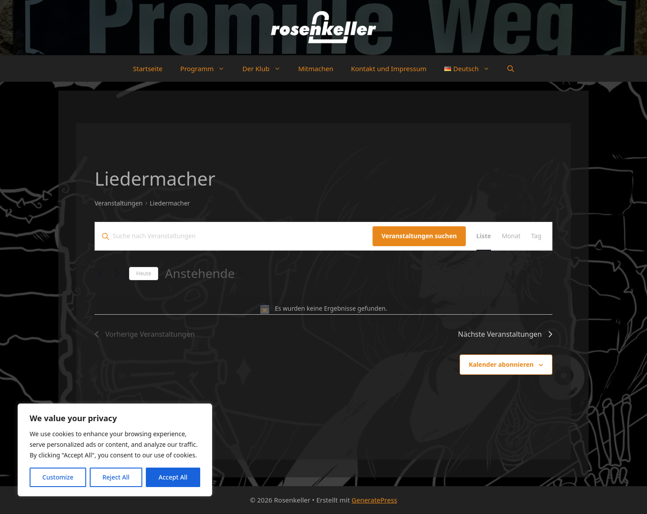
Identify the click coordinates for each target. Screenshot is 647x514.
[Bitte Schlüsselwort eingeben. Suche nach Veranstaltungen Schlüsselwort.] (234, 236)
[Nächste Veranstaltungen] (117, 273)
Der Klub (265, 68)
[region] (115, 450)
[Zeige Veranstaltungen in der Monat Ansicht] (511, 236)
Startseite (148, 68)
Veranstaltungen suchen (419, 236)
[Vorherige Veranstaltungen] (100, 273)
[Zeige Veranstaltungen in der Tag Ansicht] (536, 236)
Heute (143, 273)
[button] (511, 68)
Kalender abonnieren (501, 364)
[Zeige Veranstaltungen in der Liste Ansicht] (483, 236)
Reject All (116, 477)
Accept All (173, 477)
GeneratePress (374, 499)
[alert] (323, 309)
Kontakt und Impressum (388, 68)
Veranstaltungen (119, 203)
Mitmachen (316, 68)
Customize (57, 477)
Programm (207, 68)
